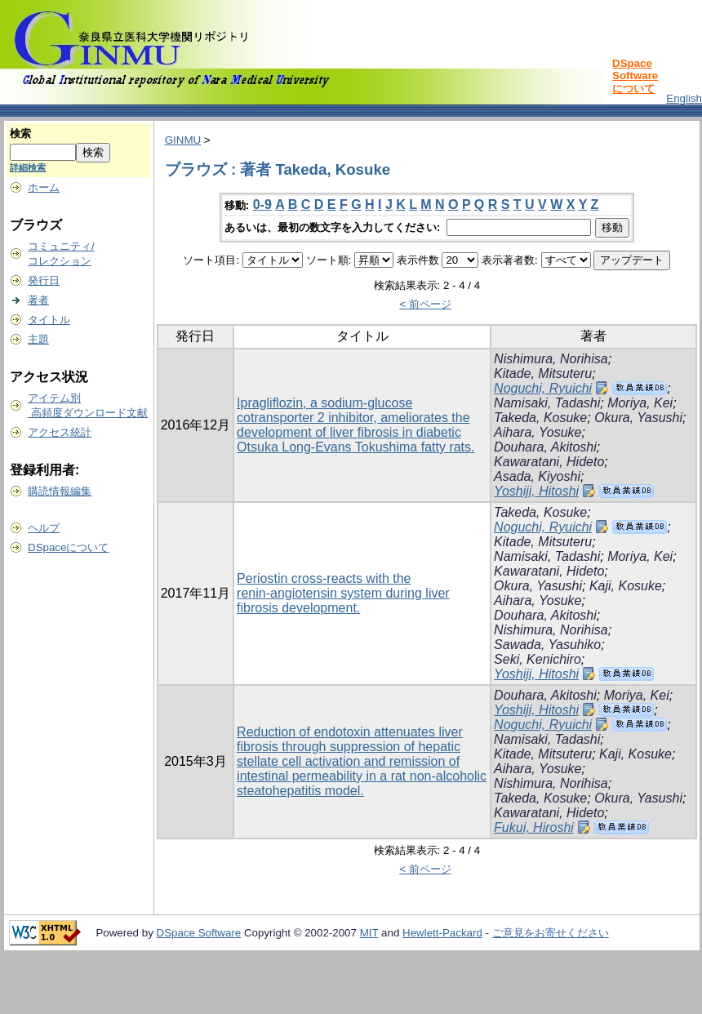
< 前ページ (425, 304)
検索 (20, 133)
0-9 (262, 204)
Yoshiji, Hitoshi (536, 491)
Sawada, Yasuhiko (547, 645)
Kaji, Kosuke (625, 586)
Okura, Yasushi (638, 418)
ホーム (44, 187)
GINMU (183, 140)
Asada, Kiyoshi (537, 476)
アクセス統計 (59, 432)
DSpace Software (199, 933)
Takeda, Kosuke (540, 418)
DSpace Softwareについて (635, 76)
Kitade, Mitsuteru (543, 373)
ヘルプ (44, 528)
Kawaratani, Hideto (549, 462)
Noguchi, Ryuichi (543, 388)
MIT (369, 933)
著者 (38, 300)
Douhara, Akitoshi (545, 447)
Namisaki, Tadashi (547, 403)
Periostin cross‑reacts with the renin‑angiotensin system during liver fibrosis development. (343, 593)
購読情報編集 (59, 491)
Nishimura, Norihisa (551, 359)
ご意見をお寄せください (550, 933)
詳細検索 (28, 167)
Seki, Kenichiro (537, 659)
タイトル (49, 320)
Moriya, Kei (640, 403)
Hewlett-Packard (442, 933)
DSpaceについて (68, 547)
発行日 (44, 280)
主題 (38, 339)
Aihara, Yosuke (537, 432)
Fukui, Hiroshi (534, 827)
